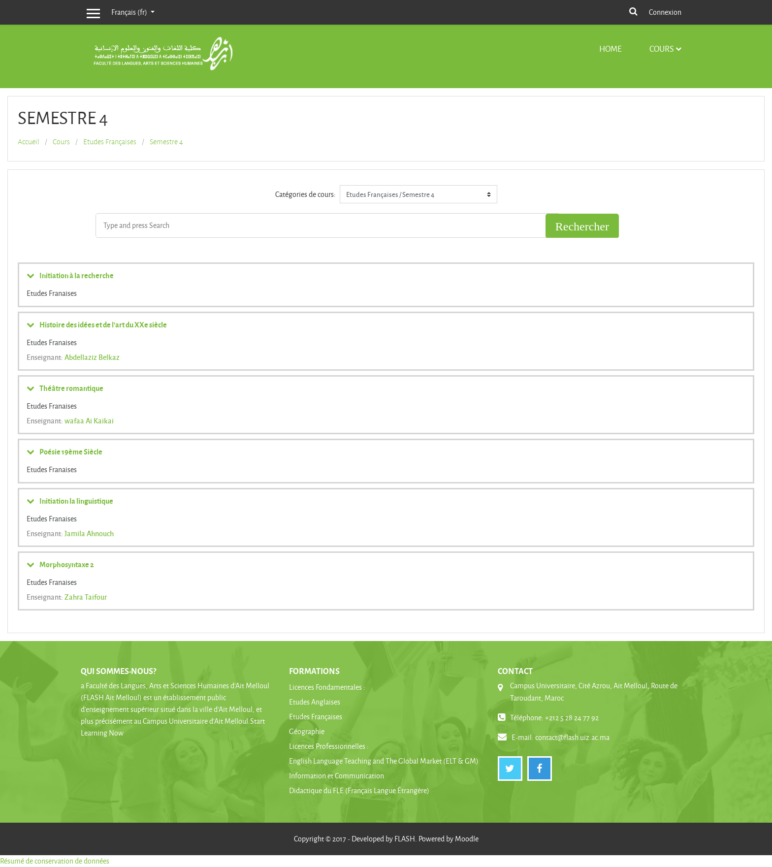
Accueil (28, 142)
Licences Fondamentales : (327, 687)
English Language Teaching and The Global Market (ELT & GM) (384, 761)
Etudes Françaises (109, 142)
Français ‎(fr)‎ (130, 12)
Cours (661, 48)
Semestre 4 (166, 142)
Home (610, 48)
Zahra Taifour (85, 597)
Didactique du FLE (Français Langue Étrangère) (359, 790)
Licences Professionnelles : (329, 746)
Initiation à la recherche (76, 275)
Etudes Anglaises (314, 702)
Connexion (665, 12)
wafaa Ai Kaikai (89, 420)
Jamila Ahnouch (89, 533)
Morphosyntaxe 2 (66, 564)
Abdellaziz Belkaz (92, 357)
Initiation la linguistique (76, 501)
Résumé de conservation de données (54, 861)
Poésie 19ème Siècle (70, 451)
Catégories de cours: (305, 194)
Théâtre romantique (71, 388)
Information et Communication (336, 776)
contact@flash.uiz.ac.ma (572, 737)
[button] (633, 10)
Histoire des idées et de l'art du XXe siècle (103, 324)
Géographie (306, 731)
